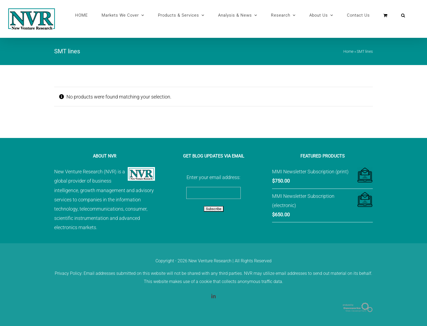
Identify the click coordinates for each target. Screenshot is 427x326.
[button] (403, 15)
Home (348, 51)
